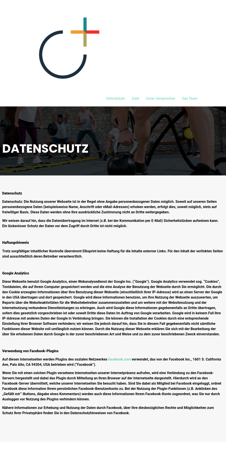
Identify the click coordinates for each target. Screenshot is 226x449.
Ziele (135, 98)
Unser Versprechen (160, 98)
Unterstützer (115, 98)
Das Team (189, 98)
